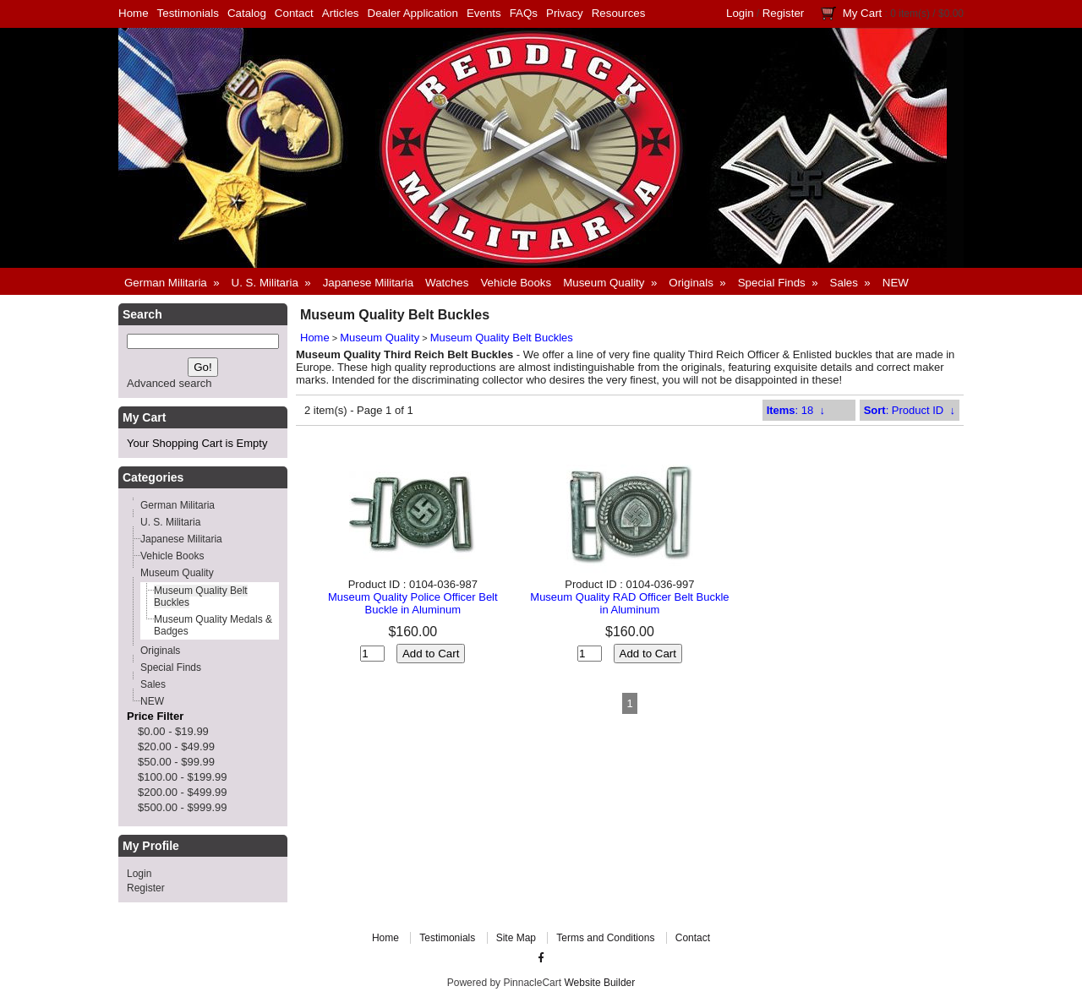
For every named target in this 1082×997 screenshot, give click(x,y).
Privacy (564, 13)
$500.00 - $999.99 (182, 807)
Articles (340, 13)
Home (133, 13)
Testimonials (188, 13)
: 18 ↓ (796, 410)
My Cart (863, 13)
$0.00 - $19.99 (173, 731)
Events (484, 13)
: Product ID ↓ (909, 410)
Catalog (246, 13)
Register (783, 13)
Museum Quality (379, 337)
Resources (619, 13)
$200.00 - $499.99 (182, 792)
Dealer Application (413, 13)
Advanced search (169, 383)
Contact (294, 13)
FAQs (524, 13)
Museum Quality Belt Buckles (501, 337)
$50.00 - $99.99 (176, 761)
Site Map (516, 938)
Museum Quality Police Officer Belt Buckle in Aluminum (413, 603)
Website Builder (599, 983)
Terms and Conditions (605, 938)
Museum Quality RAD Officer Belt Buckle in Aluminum (629, 603)
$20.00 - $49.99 (176, 746)
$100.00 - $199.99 (182, 777)
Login (740, 13)
